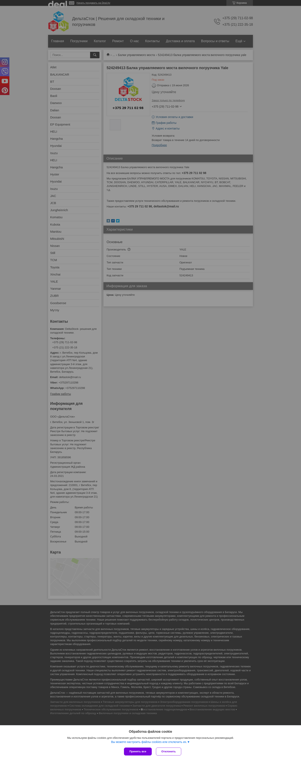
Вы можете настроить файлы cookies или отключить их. (149, 742)
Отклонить (168, 751)
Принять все (137, 751)
